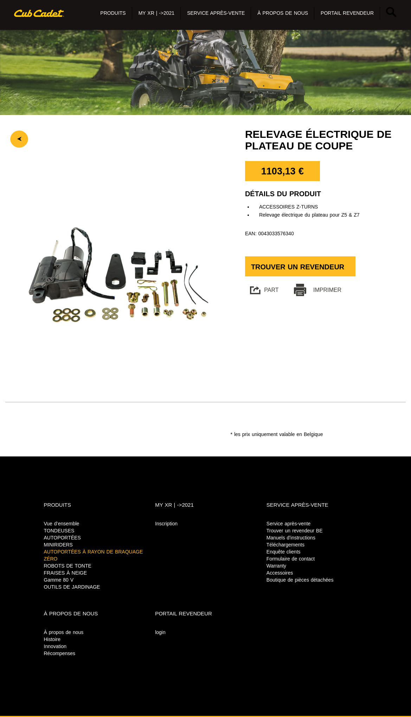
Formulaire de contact (290, 559)
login (160, 632)
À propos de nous (64, 632)
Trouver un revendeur (297, 267)
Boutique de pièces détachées (300, 580)
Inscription (166, 523)
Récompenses (60, 653)
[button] (113, 13)
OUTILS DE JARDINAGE (72, 587)
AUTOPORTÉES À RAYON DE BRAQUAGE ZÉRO (93, 555)
